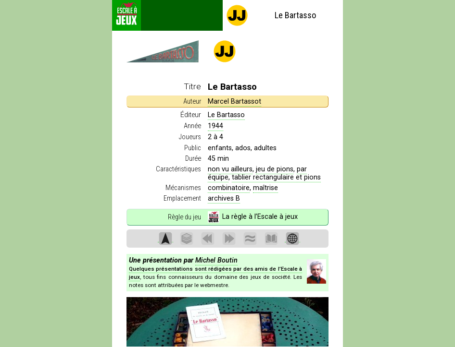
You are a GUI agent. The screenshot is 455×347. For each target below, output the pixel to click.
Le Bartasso (271, 15)
